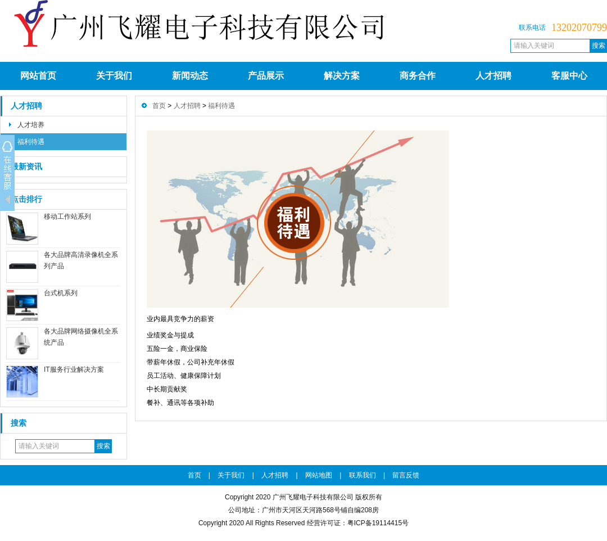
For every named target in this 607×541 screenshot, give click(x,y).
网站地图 (318, 475)
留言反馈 (405, 475)
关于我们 (114, 75)
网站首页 (38, 75)
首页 (159, 106)
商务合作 (418, 75)
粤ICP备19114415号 (378, 523)
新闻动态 (190, 75)
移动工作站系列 (67, 216)
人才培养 (30, 125)
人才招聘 (493, 75)
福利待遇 (30, 142)
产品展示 (266, 75)
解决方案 (342, 75)
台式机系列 (61, 293)
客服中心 (569, 75)
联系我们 (362, 475)
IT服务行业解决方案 (74, 369)
